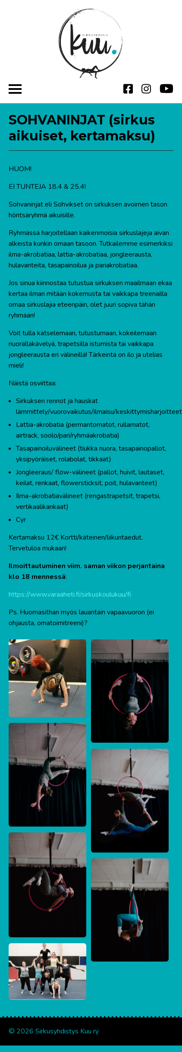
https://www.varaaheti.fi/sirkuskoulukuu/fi (70, 594)
